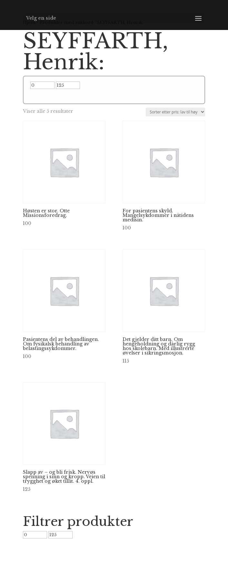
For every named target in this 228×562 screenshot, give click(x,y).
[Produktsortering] (175, 112)
